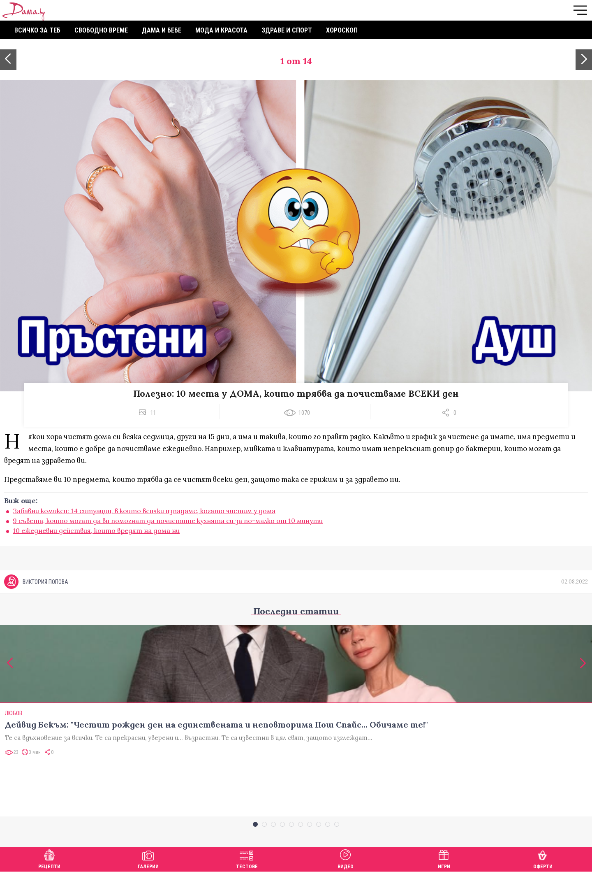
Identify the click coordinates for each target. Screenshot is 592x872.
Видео (346, 858)
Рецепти (49, 858)
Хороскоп (342, 30)
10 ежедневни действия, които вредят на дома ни (96, 530)
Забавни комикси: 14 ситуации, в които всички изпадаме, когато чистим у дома (144, 511)
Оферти (543, 858)
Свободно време (101, 30)
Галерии (148, 858)
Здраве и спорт (286, 30)
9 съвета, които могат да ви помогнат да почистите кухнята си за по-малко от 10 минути (168, 520)
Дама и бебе (161, 30)
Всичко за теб (37, 30)
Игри (444, 858)
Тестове (247, 858)
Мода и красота (221, 30)
